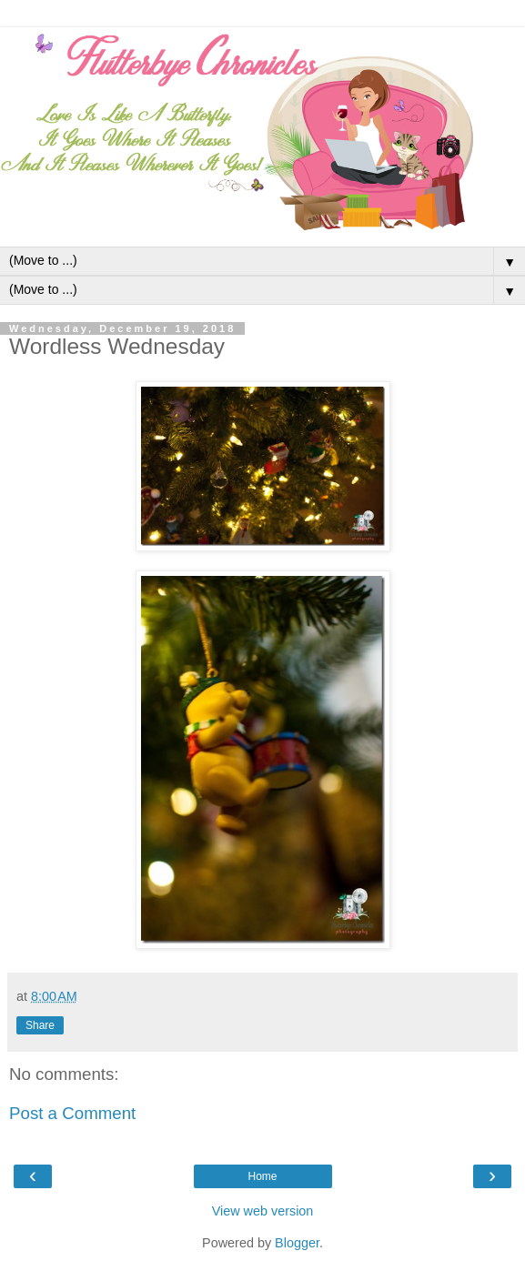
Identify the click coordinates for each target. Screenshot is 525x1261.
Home (262, 1176)
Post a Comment (72, 1113)
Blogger (297, 1243)
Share (40, 1025)
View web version (263, 1211)
